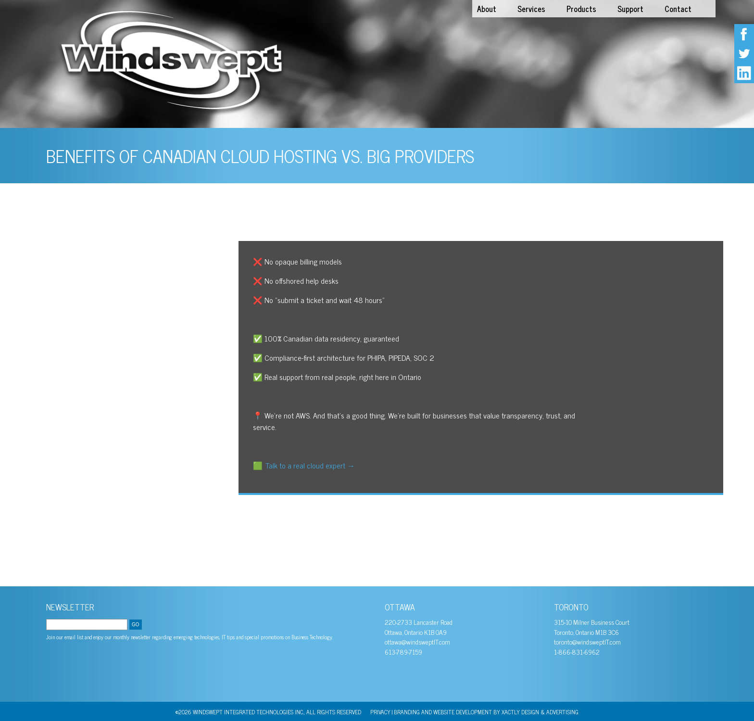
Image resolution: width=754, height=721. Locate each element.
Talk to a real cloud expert (310, 465)
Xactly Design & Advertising (540, 712)
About (486, 8)
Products (581, 8)
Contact (678, 8)
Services (531, 8)
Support (630, 8)
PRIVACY (380, 712)
